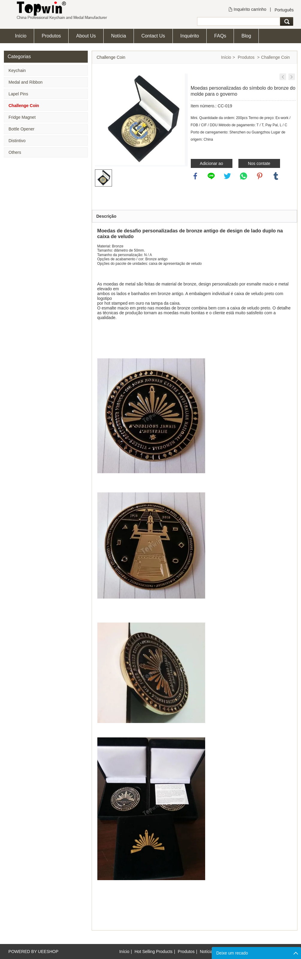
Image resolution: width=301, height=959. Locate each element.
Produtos (51, 35)
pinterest (259, 176)
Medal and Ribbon (26, 82)
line (211, 176)
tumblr (275, 176)
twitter (227, 176)
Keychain (17, 70)
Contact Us (153, 35)
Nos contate (259, 163)
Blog (246, 35)
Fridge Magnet (22, 117)
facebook (195, 176)
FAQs (220, 35)
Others (15, 152)
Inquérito (189, 35)
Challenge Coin (24, 105)
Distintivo (17, 140)
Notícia (118, 35)
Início (20, 35)
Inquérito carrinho (250, 9)
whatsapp (243, 176)
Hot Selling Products (153, 951)
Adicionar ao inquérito (211, 164)
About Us (86, 35)
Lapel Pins (18, 93)
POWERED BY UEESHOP (33, 951)
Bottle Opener (21, 129)
